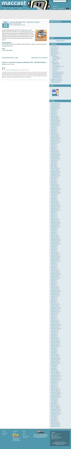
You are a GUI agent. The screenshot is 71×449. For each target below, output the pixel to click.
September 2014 (55, 260)
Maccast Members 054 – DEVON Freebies (24, 22)
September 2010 (55, 328)
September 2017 (55, 209)
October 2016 (54, 225)
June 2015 (53, 248)
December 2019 (55, 171)
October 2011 (54, 310)
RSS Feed (4, 64)
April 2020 (53, 165)
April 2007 (53, 386)
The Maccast (35, 434)
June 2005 (53, 417)
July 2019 (53, 178)
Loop (53, 70)
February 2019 (54, 185)
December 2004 (55, 426)
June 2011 (53, 315)
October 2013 (54, 276)
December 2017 (55, 205)
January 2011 (54, 323)
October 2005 (54, 412)
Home (5, 8)
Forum (27, 8)
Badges (4, 434)
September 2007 (55, 379)
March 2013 (54, 286)
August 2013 (54, 279)
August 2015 (54, 245)
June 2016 (53, 231)
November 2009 (55, 342)
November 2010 (55, 325)
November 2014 (55, 257)
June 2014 (53, 265)
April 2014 (53, 267)
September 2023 (55, 107)
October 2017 (54, 208)
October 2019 (54, 174)
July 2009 (53, 348)
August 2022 (54, 126)
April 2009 (53, 352)
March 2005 (54, 422)
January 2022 (54, 136)
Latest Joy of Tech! (55, 96)
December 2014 (55, 256)
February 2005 (54, 423)
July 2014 (53, 263)
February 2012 (54, 304)
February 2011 (54, 321)
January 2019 (54, 187)
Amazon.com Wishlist (16, 440)
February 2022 (54, 134)
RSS (24, 434)
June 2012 (53, 298)
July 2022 (53, 127)
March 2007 (54, 388)
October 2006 (54, 395)
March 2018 (54, 201)
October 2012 (54, 293)
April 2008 (53, 369)
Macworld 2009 (56, 76)
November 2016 (55, 223)
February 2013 (54, 287)
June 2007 (53, 383)
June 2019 (53, 180)
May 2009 (53, 351)
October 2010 (54, 327)
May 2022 (53, 130)
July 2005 (53, 416)
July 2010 (53, 331)
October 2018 (54, 191)
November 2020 (55, 156)
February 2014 (54, 270)
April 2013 (53, 284)
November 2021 (55, 139)
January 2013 (54, 289)
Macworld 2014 (56, 77)
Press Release (56, 58)
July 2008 (53, 365)
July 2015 (53, 246)
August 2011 (54, 313)
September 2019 (55, 175)
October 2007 (54, 378)
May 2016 (53, 232)
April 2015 (53, 250)
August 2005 (54, 415)
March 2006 (54, 405)
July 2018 (53, 195)
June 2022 (53, 129)
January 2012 (54, 306)
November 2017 (55, 206)
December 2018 (55, 188)
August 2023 (54, 109)
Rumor (54, 60)
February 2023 (54, 117)
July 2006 (53, 399)
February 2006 (54, 406)
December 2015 (55, 239)
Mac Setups (54, 51)
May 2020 (53, 164)
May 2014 (53, 266)
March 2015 (54, 252)
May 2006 (53, 402)
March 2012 (54, 303)
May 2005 (53, 419)
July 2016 (53, 229)
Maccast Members (56, 73)
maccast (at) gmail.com (58, 437)
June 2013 (53, 282)
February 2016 (54, 236)
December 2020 (55, 154)
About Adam (4, 433)
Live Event (55, 69)
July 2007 (53, 382)
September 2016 (55, 226)
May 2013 (53, 283)
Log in (24, 433)
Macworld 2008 (56, 75)
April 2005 (53, 420)
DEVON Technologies (26, 31)
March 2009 (54, 354)
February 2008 (54, 372)
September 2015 (55, 243)
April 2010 (53, 335)
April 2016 (53, 233)
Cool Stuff (53, 46)
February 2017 (54, 219)
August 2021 (54, 143)
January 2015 (54, 255)
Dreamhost (62, 444)
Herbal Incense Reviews (12, 70)
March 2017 (54, 218)
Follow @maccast (60, 40)
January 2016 (54, 238)
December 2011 (55, 307)
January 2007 (54, 391)
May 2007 (53, 385)
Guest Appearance (57, 66)
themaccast (56, 438)
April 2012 (53, 301)
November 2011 (55, 308)
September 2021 (55, 141)
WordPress (66, 443)
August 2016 (54, 228)
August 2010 (54, 330)
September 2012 (55, 294)
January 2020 (54, 170)
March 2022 (54, 133)
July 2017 (53, 212)
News (52, 55)
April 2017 (53, 216)
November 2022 (55, 122)
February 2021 (54, 151)
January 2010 (54, 340)
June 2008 (53, 366)
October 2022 (54, 123)
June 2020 (53, 163)
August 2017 (54, 211)
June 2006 (53, 400)
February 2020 (54, 168)
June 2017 (53, 214)
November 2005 (55, 410)
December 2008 (55, 358)
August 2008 (54, 364)
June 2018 (53, 197)
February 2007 (54, 389)
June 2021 (53, 146)
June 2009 (53, 349)
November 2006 (55, 393)
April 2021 (53, 148)
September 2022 (55, 124)
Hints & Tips (54, 48)
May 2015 (53, 249)
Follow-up (54, 65)
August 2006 (54, 398)
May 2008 (53, 368)
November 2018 (55, 189)
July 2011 (53, 314)
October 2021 (54, 140)
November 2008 (55, 359)
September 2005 (55, 413)
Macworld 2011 (54, 53)
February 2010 (54, 338)
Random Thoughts (55, 80)
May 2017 (53, 215)
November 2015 (55, 240)
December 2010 (55, 324)
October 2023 (54, 106)
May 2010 (53, 334)
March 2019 (54, 184)
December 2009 (55, 341)
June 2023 (53, 112)
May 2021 (53, 147)
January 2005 (54, 424)
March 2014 (54, 269)
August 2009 (54, 347)
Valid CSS (25, 437)
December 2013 (55, 273)
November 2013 (55, 274)
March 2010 (54, 337)
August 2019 (54, 177)
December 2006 (55, 392)
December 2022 (55, 120)
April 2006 (53, 403)
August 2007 (54, 381)
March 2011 (54, 320)
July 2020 (53, 161)
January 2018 (54, 204)
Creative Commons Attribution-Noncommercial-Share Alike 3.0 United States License (40, 436)
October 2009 (54, 344)
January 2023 (54, 119)
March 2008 (54, 371)
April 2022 (53, 131)
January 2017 (54, 221)
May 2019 (53, 181)
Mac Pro (53, 49)
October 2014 (54, 259)
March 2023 (54, 116)
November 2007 (55, 376)
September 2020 (55, 158)
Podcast (12, 8)
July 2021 (53, 144)
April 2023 (53, 114)
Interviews (54, 67)
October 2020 (54, 157)
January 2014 (54, 272)
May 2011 (53, 317)
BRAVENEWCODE (63, 442)
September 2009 (55, 345)
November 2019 (55, 172)
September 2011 (55, 311)
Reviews (54, 59)
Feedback (54, 63)
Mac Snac (53, 52)
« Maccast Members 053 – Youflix (10, 57)
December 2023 (55, 103)
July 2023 (53, 110)
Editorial (54, 56)
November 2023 (55, 105)
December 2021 (55, 137)
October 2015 (54, 242)
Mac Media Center (56, 72)
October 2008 (54, 361)
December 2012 (55, 290)
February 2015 (54, 253)
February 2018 (54, 202)
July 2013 (53, 280)
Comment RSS (26, 436)
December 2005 (55, 409)
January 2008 (54, 374)
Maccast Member (6, 45)
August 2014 (54, 262)
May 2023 (53, 113)
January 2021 (54, 153)
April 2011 (53, 318)
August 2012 (54, 296)
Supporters (20, 8)
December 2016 (55, 222)
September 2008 (55, 362)
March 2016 (54, 235)
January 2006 (54, 407)
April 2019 (53, 182)
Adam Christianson (43, 434)
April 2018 (53, 199)
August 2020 (54, 160)
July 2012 (53, 297)
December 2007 (55, 375)
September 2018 (55, 192)
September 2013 (55, 277)
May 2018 (53, 198)
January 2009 (54, 357)
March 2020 (54, 167)
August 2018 (54, 194)
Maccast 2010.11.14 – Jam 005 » (39, 57)
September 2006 (55, 396)
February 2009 (54, 355)
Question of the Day (56, 79)
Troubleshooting (55, 82)
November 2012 (55, 291)
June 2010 (53, 332)
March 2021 (54, 150)
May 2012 (53, 300)
